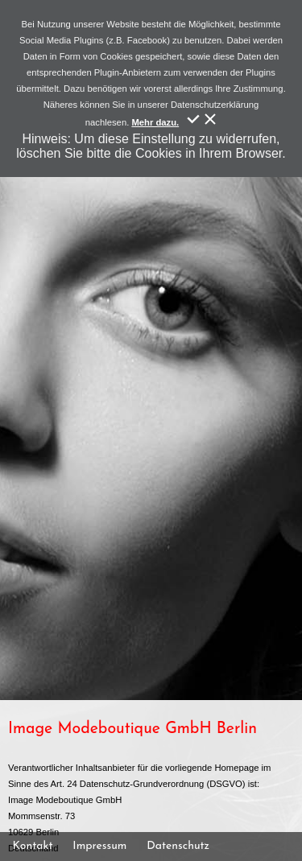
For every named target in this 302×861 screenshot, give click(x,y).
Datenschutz (178, 846)
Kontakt (33, 846)
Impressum (99, 846)
